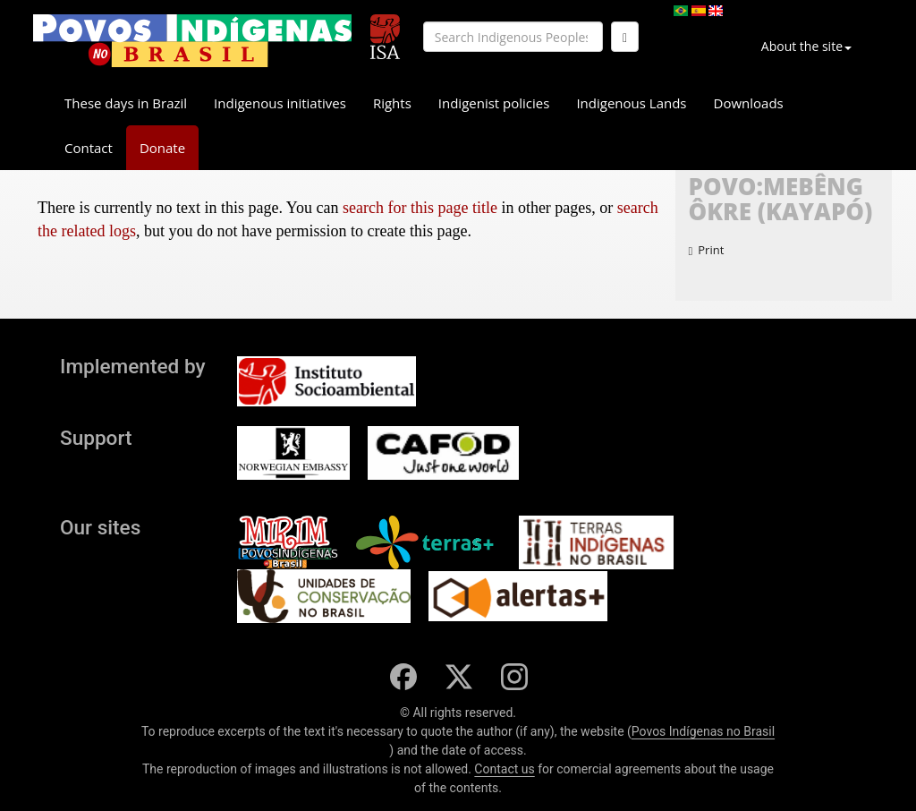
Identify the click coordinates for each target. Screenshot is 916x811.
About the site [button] (806, 46)
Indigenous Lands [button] (631, 103)
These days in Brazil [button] (125, 103)
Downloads (749, 103)
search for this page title (420, 208)
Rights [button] (392, 103)
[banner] (192, 41)
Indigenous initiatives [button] (280, 103)
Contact (88, 148)
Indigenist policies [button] (494, 103)
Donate (162, 148)
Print (707, 250)
